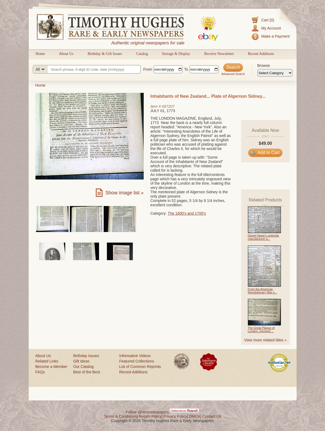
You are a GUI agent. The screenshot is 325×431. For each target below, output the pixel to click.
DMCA (194, 416)
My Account (271, 28)
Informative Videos (135, 356)
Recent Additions (261, 54)
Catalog (142, 54)
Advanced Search (233, 74)
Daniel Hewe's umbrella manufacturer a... (263, 237)
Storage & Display (176, 54)
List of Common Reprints (140, 366)
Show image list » (124, 192)
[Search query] (87, 69)
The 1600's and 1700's (187, 213)
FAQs (40, 372)
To (186, 69)
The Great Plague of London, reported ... (261, 329)
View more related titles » (265, 340)
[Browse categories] (275, 73)
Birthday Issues (86, 356)
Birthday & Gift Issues (105, 54)
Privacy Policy (175, 416)
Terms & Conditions (120, 416)
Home (40, 54)
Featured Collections (136, 361)
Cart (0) (267, 20)
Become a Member (51, 366)
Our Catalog (83, 366)
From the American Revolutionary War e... (262, 291)
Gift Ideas (81, 361)
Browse (263, 65)
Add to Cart (265, 152)
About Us (66, 54)
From (147, 69)
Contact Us (211, 416)
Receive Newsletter (219, 54)
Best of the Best (86, 372)
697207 (168, 106)
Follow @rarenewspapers (147, 412)
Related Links (46, 361)
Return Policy (150, 416)
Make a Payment (275, 36)
